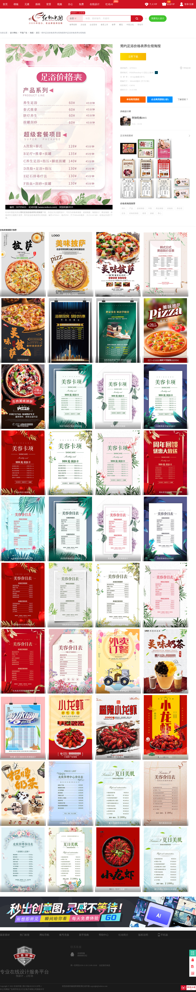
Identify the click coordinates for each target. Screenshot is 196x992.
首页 (5, 4)
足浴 (123, 213)
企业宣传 (93, 25)
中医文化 (130, 25)
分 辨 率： (125, 77)
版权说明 (143, 935)
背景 (48, 4)
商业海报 (159, 208)
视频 (59, 4)
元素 (26, 4)
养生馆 (179, 208)
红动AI (111, 3)
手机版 (163, 934)
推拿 (144, 213)
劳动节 (140, 25)
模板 (16, 4)
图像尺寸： (125, 81)
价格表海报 (133, 213)
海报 (32, 33)
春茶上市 (104, 25)
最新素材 (5, 935)
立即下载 (133, 56)
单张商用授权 (132, 99)
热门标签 (25, 935)
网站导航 (44, 935)
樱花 (121, 25)
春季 (113, 25)
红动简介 (123, 935)
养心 (159, 213)
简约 (123, 208)
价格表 (170, 208)
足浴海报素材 (126, 135)
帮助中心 (104, 935)
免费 (81, 4)
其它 (38, 33)
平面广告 (23, 33)
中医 (150, 208)
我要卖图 (193, 953)
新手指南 (84, 935)
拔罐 (152, 213)
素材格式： (124, 73)
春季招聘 (73, 25)
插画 (37, 4)
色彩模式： (124, 85)
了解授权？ (182, 99)
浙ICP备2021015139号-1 (32, 986)
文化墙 (83, 25)
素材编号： (124, 68)
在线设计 (95, 4)
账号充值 (64, 935)
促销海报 (140, 208)
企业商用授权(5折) (160, 99)
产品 (131, 208)
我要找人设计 (157, 18)
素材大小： (124, 90)
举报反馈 (187, 68)
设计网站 (13, 33)
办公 (70, 4)
